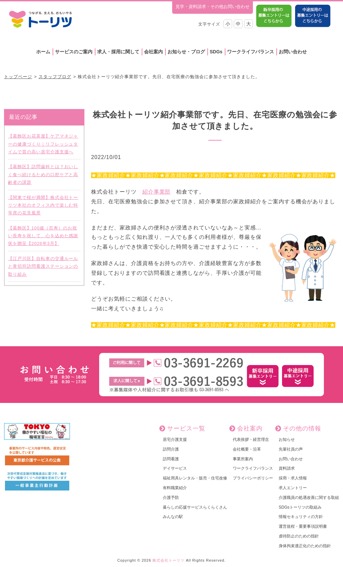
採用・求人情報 (293, 478)
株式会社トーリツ (168, 560)
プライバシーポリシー (253, 478)
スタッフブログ (55, 76)
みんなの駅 (173, 516)
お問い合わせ (293, 51)
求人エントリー (293, 487)
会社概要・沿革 (247, 449)
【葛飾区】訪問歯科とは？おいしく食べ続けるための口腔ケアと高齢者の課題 (43, 174)
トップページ (18, 76)
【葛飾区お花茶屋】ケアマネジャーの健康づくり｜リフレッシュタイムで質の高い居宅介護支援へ (43, 144)
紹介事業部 (156, 192)
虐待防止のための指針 (299, 536)
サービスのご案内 (73, 51)
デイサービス (175, 468)
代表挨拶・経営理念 (251, 439)
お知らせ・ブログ (186, 51)
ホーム (43, 51)
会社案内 (153, 51)
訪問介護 (171, 449)
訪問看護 (171, 459)
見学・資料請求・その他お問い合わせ (213, 6)
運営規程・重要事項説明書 (303, 526)
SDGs (216, 51)
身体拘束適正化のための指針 (305, 546)
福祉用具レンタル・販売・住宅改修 (195, 478)
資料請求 (287, 468)
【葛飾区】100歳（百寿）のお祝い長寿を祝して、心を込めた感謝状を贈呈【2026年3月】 (43, 235)
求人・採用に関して (118, 51)
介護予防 (171, 497)
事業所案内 (243, 459)
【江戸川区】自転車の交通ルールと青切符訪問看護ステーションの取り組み (43, 266)
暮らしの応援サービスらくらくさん (195, 507)
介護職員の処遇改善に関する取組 (309, 497)
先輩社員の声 (291, 449)
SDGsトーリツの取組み (300, 507)
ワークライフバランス (250, 51)
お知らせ (287, 439)
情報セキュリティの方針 (301, 516)
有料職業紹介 (175, 487)
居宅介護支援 (175, 439)
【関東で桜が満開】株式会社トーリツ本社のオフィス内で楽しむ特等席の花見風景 (43, 205)
